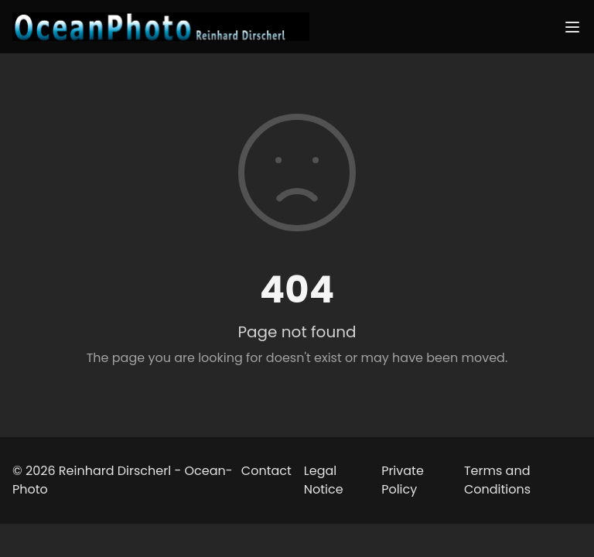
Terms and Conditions (497, 480)
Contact (266, 471)
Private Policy (402, 480)
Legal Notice (323, 480)
